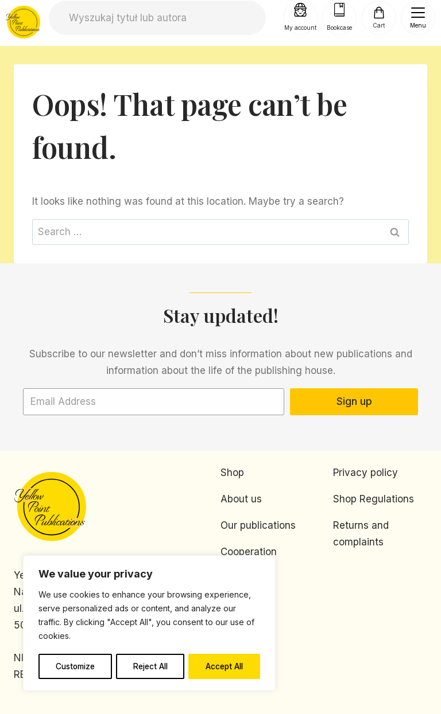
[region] (149, 624)
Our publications (258, 525)
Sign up (354, 401)
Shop (232, 472)
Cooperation (248, 551)
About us (241, 499)
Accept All (225, 666)
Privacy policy (365, 472)
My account (300, 27)
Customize (75, 666)
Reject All (150, 666)
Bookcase (339, 27)
